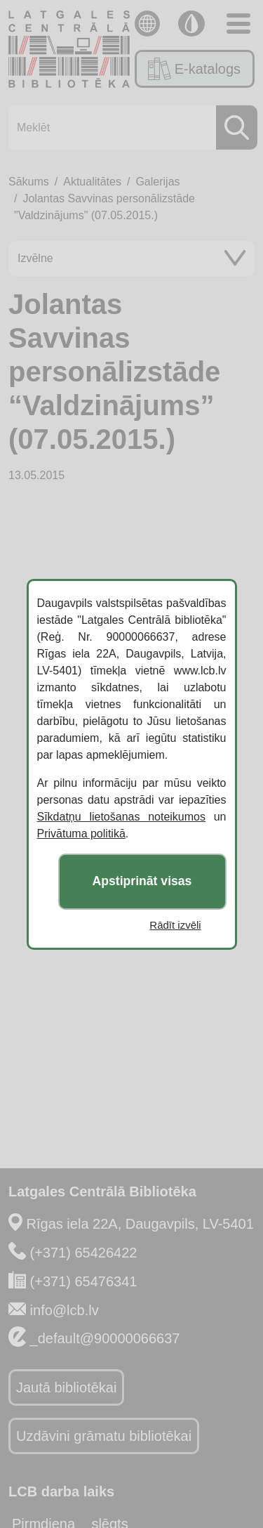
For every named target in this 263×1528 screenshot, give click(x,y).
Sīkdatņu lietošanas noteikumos (121, 817)
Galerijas (157, 182)
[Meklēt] (128, 127)
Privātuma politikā (81, 834)
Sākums (28, 182)
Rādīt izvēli (175, 925)
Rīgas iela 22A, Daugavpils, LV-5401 (140, 1224)
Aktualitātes (92, 182)
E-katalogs (194, 69)
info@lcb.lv (64, 1310)
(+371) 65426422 (83, 1252)
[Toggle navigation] (238, 23)
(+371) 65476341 (83, 1281)
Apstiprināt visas (142, 881)
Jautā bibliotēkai (66, 1387)
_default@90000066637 (105, 1338)
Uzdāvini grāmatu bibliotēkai (103, 1436)
